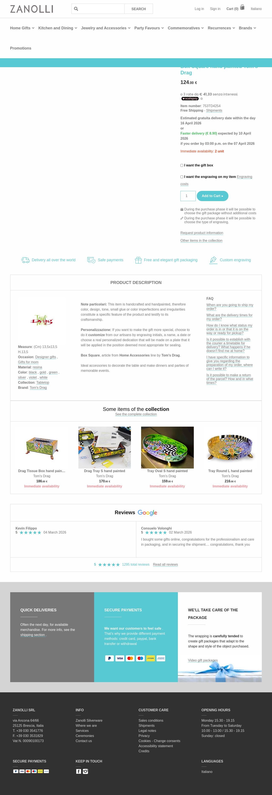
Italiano (256, 9)
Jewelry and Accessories (103, 28)
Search (139, 9)
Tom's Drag (38, 387)
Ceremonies (85, 736)
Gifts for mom (28, 362)
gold (43, 372)
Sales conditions (151, 720)
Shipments (214, 110)
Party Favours (147, 28)
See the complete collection (136, 414)
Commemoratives (184, 28)
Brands (245, 28)
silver (22, 377)
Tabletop (42, 382)
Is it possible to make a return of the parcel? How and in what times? (230, 379)
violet (33, 377)
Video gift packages (203, 660)
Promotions (20, 48)
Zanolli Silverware (89, 720)
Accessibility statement (156, 746)
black (33, 372)
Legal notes (147, 731)
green (53, 372)
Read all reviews (165, 564)
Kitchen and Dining (55, 28)
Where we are (86, 725)
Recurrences (219, 28)
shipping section (33, 635)
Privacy (144, 736)
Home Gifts (20, 28)
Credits (144, 751)
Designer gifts (45, 357)
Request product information (201, 233)
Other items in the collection (201, 240)
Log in (199, 9)
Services (82, 731)
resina (37, 367)
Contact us (84, 741)
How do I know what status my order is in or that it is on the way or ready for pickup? (229, 329)
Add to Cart (211, 196)
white (43, 377)
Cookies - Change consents (159, 741)
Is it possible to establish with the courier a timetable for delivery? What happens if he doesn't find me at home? (228, 345)
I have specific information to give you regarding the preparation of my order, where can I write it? (230, 363)
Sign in (215, 9)
